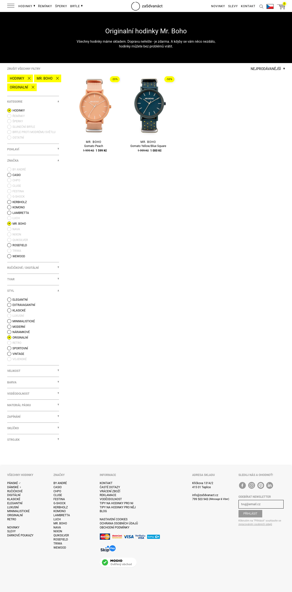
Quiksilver (61, 535)
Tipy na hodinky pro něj (118, 507)
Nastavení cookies (114, 519)
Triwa (58, 543)
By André (60, 483)
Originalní (19, 87)
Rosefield (61, 539)
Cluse (58, 495)
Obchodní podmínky (115, 527)
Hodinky (17, 78)
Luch (57, 519)
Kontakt (106, 483)
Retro (11, 519)
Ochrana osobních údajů (119, 523)
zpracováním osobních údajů (255, 524)
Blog (103, 511)
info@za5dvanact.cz (205, 495)
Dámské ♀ (14, 487)
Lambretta (62, 515)
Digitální (13, 495)
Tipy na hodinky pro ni (116, 503)
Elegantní (14, 503)
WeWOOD (60, 547)
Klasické (13, 499)
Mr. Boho (45, 78)
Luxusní (13, 507)
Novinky (13, 527)
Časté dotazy (110, 487)
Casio (58, 487)
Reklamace (108, 495)
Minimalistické (18, 511)
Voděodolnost (111, 499)
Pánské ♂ (14, 483)
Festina (59, 499)
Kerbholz (61, 507)
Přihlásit (250, 513)
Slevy (11, 531)
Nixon (58, 531)
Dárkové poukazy (20, 535)
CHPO (57, 491)
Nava (57, 527)
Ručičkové (15, 491)
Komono (60, 511)
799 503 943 (200, 499)
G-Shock (60, 503)
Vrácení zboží (110, 491)
